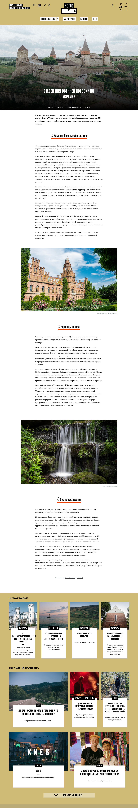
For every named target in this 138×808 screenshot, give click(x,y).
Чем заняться (48, 18)
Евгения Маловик (76, 107)
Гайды (84, 18)
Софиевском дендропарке (78, 509)
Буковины (93, 388)
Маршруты (69, 18)
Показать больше (68, 795)
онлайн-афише (87, 361)
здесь (80, 202)
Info (95, 18)
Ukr (34, 5)
